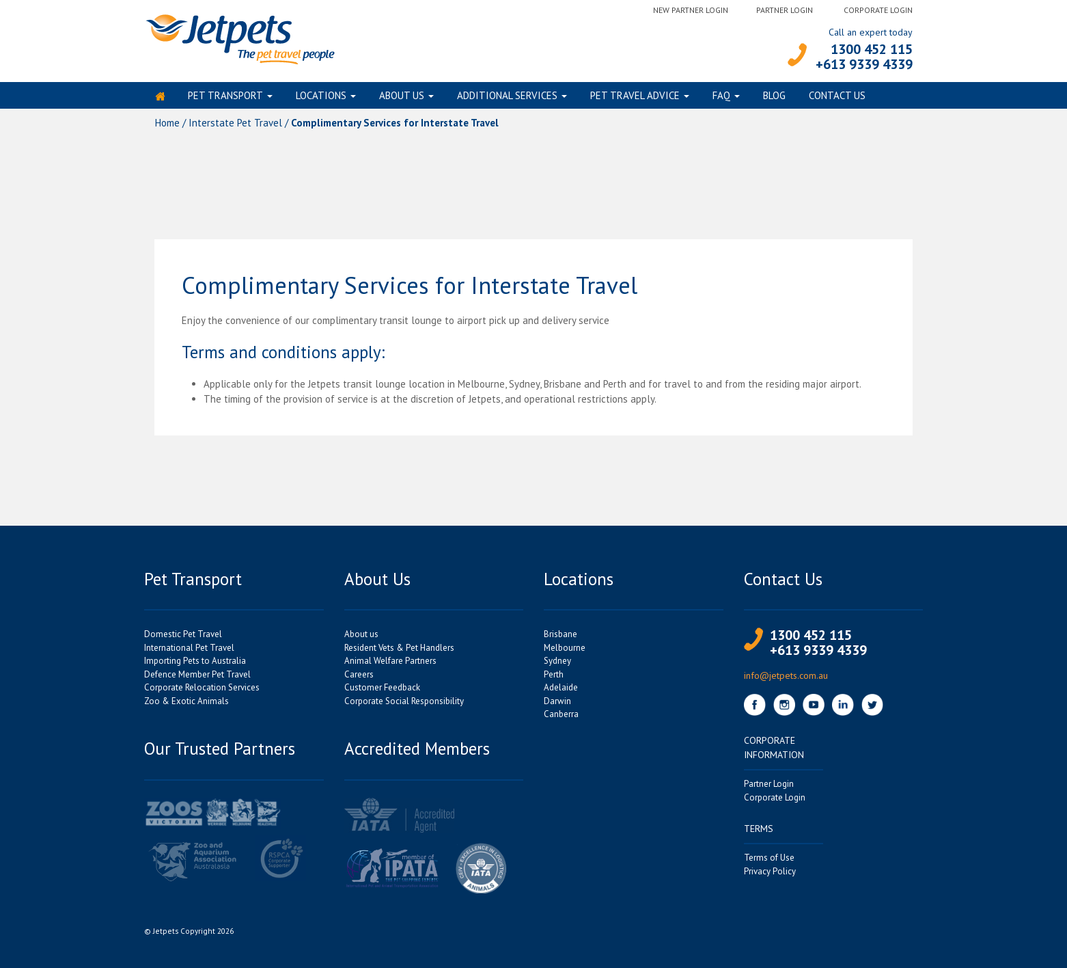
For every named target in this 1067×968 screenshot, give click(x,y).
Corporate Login (878, 10)
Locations (321, 98)
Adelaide (561, 693)
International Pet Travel (189, 653)
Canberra (561, 719)
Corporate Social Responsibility (404, 706)
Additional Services (507, 98)
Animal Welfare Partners (390, 666)
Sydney (557, 666)
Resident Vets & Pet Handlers (399, 653)
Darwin (557, 706)
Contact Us (837, 98)
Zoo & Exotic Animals (186, 706)
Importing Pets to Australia (195, 666)
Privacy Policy (770, 877)
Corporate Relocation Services (202, 693)
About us (401, 98)
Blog (774, 98)
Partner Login (784, 10)
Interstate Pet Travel (235, 128)
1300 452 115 (872, 49)
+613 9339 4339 (864, 64)
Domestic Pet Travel (183, 639)
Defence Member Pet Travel (197, 680)
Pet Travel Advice (635, 98)
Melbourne (564, 653)
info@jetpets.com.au (786, 681)
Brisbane (560, 639)
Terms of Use (769, 863)
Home (167, 128)
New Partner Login (690, 10)
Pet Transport (225, 98)
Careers (359, 680)
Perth (554, 680)
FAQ (721, 98)
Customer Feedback (382, 693)
